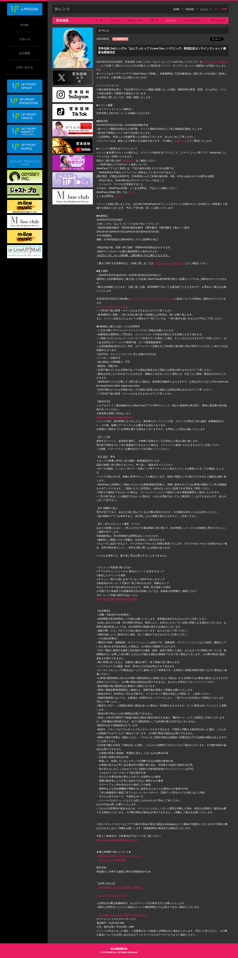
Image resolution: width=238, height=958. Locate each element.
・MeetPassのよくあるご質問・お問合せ (119, 887)
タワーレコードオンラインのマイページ (152, 298)
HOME (24, 24)
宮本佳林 (190, 9)
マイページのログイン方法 (113, 306)
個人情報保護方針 (119, 948)
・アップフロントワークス (111, 895)
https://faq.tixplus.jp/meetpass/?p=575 (117, 840)
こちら (131, 192)
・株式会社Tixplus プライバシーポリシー (119, 855)
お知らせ (24, 39)
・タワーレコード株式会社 (111, 859)
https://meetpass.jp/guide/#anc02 (114, 417)
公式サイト (181, 140)
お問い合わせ (24, 67)
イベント (204, 9)
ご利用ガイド (128, 160)
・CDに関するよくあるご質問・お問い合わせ (121, 915)
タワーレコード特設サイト (170, 263)
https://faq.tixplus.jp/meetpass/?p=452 (117, 599)
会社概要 (24, 53)
